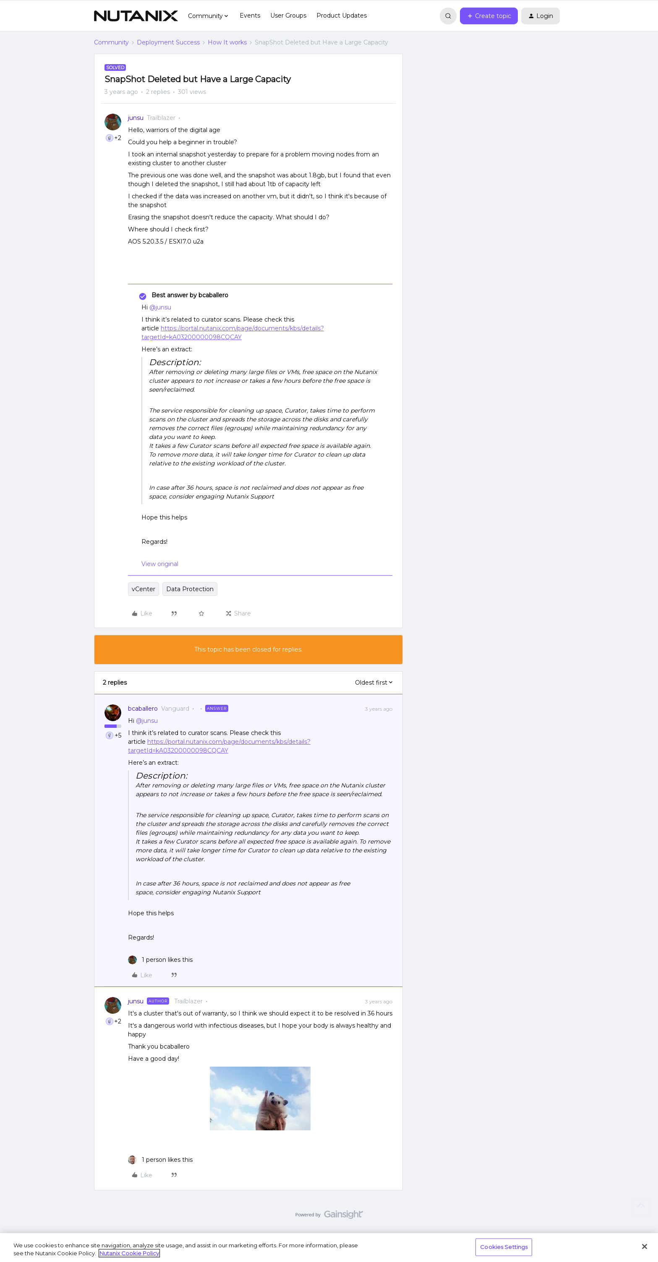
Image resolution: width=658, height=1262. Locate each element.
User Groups (288, 15)
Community (111, 42)
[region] (329, 1247)
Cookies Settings (503, 1247)
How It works (227, 42)
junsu (136, 118)
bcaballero (143, 708)
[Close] (644, 1246)
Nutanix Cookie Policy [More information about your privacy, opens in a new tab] (129, 1253)
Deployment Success (168, 42)
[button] (489, 16)
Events (250, 15)
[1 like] (160, 960)
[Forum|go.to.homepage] (136, 16)
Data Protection (190, 589)
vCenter (143, 589)
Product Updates (341, 15)
